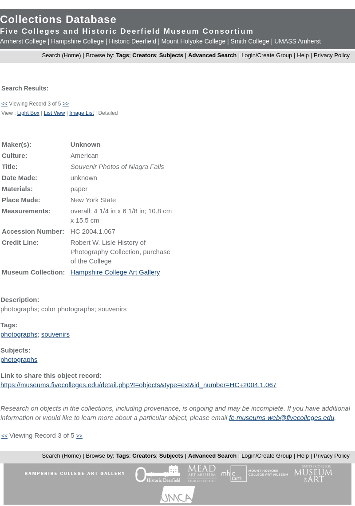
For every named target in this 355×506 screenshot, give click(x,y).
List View (54, 113)
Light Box (28, 113)
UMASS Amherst (297, 41)
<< (4, 104)
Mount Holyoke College (193, 41)
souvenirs (55, 334)
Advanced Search (212, 55)
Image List (81, 113)
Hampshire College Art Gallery (115, 272)
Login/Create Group (267, 55)
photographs (18, 334)
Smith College (250, 41)
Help (303, 55)
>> (66, 104)
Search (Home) (61, 55)
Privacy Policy (332, 55)
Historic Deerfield (132, 41)
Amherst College (23, 41)
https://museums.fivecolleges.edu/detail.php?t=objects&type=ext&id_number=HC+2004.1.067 (138, 384)
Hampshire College (77, 41)
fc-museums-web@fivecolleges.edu (281, 417)
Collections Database (58, 19)
